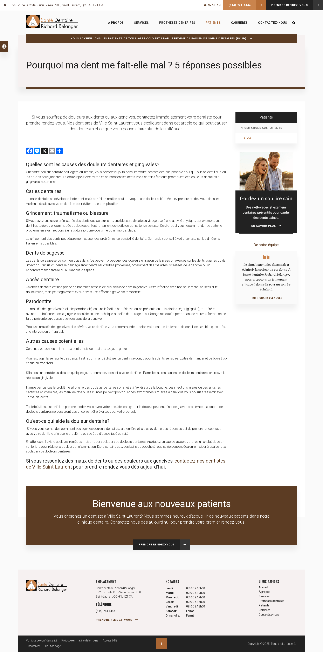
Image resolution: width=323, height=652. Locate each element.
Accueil (263, 587)
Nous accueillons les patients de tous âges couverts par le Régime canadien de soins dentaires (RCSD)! (159, 38)
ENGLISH (212, 5)
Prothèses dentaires (177, 23)
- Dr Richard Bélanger (266, 298)
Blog (248, 138)
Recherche (34, 646)
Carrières (239, 23)
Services (141, 23)
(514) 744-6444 (240, 5)
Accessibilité (114, 640)
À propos (116, 23)
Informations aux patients (261, 127)
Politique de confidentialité (42, 640)
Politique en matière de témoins (82, 640)
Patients (212, 23)
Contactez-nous (272, 23)
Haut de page (54, 646)
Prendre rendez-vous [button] (289, 5)
